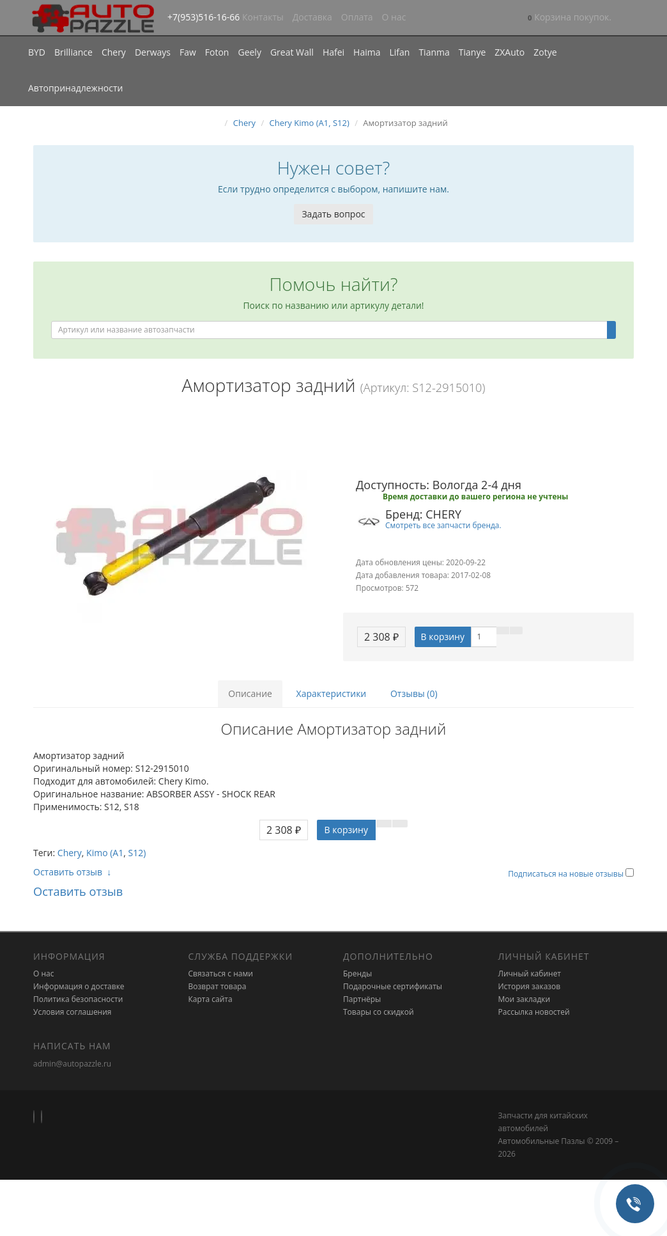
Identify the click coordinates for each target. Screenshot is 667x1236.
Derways (153, 52)
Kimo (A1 (104, 853)
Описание (250, 693)
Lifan (399, 52)
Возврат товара (217, 986)
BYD (36, 52)
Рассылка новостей (534, 1011)
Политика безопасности (78, 999)
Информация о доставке (79, 986)
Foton (217, 52)
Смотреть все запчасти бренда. (443, 525)
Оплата (357, 17)
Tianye (472, 52)
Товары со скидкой (378, 1011)
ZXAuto (509, 52)
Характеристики (331, 693)
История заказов (529, 986)
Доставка (312, 17)
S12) (137, 853)
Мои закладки (524, 999)
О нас (394, 17)
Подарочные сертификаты (392, 986)
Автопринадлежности (75, 88)
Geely (249, 52)
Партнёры (362, 999)
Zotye (544, 52)
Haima (366, 52)
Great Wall (292, 52)
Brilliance (73, 52)
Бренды (357, 973)
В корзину (442, 636)
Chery (114, 52)
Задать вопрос (333, 214)
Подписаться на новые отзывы (566, 873)
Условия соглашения (72, 1011)
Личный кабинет (530, 973)
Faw (188, 52)
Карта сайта (210, 999)
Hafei (333, 52)
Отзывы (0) (414, 693)
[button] (569, 18)
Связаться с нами (220, 973)
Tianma (433, 52)
